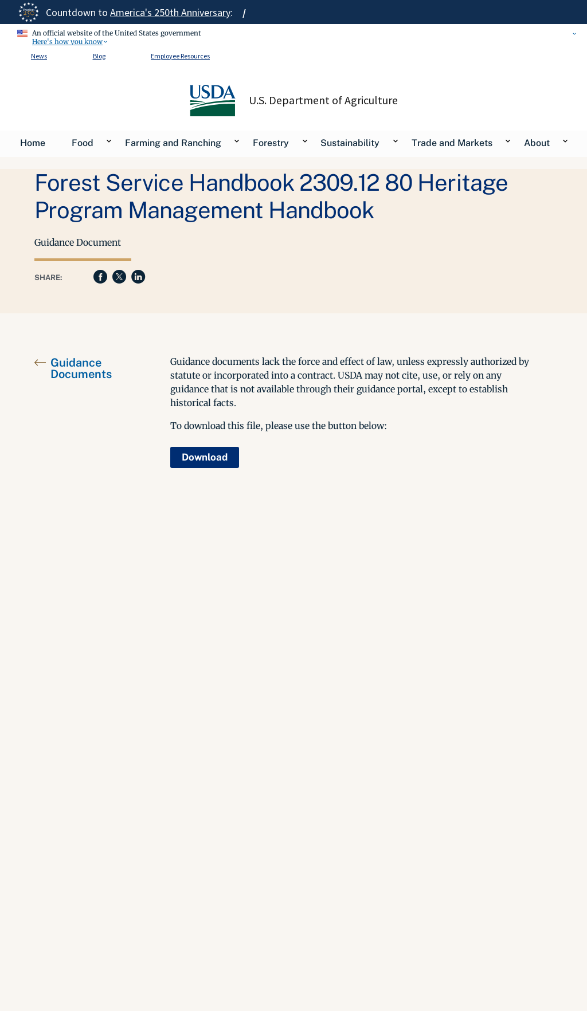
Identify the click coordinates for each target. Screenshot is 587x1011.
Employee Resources (180, 56)
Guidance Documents (81, 368)
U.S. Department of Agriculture (323, 100)
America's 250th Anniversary (170, 12)
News (39, 56)
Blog (99, 56)
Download (205, 457)
